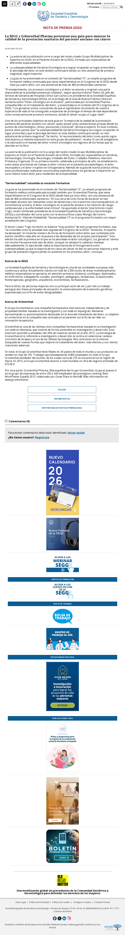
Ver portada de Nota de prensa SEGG (62, 408)
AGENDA (94, 4)
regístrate (81, 4)
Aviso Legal (20, 902)
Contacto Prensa (102, 902)
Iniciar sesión (76, 432)
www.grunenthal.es (16, 379)
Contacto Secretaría (62, 911)
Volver (62, 389)
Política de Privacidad (39, 902)
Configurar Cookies (82, 902)
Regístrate (42, 437)
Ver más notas (62, 398)
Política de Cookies (61, 902)
